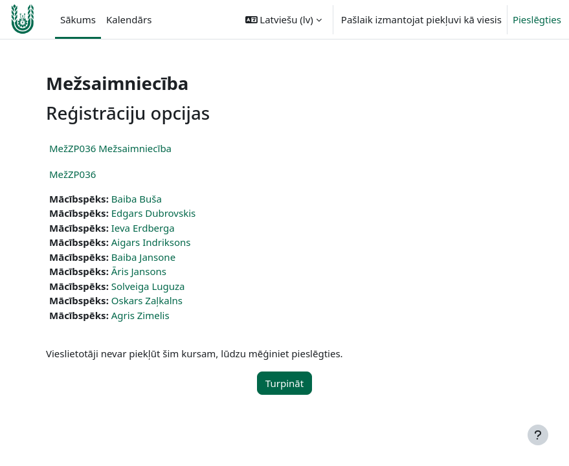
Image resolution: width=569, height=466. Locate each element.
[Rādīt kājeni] (538, 435)
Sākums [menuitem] (78, 19)
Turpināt (284, 383)
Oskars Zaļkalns (147, 300)
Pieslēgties (537, 19)
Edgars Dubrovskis (153, 212)
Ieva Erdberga (143, 227)
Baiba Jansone (143, 256)
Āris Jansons (138, 271)
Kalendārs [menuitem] (128, 19)
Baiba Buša (136, 198)
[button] (283, 19)
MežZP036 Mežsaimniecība (110, 148)
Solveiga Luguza (148, 286)
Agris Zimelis (140, 315)
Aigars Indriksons (151, 242)
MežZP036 (72, 174)
